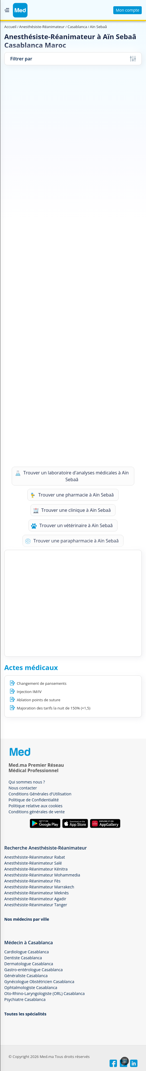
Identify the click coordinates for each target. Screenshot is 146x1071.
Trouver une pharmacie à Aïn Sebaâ (72, 495)
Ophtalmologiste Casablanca (30, 987)
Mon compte (127, 10)
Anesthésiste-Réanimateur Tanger (35, 904)
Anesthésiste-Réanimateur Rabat (34, 857)
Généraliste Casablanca (26, 975)
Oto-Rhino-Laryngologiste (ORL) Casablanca (44, 993)
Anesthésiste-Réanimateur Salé (33, 863)
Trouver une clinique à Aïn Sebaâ (72, 510)
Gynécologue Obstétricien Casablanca (39, 981)
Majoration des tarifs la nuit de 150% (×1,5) (53, 708)
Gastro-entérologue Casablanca (33, 969)
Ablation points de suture (38, 699)
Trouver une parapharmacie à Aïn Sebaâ (72, 541)
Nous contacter (23, 788)
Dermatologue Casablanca (28, 963)
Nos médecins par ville (26, 919)
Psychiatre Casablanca (25, 999)
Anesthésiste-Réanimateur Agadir (35, 898)
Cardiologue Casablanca (26, 951)
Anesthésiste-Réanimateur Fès (32, 881)
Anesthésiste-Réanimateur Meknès (36, 892)
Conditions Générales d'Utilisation (40, 794)
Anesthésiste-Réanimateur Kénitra (36, 869)
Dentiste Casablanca (23, 957)
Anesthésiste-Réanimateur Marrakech (39, 887)
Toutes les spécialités (25, 1014)
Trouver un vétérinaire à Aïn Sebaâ (72, 525)
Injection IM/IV (29, 691)
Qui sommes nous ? (27, 782)
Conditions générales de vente (37, 811)
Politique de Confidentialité (34, 799)
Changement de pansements (41, 683)
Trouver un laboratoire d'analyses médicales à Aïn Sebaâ (72, 476)
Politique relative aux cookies (35, 805)
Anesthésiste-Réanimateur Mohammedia (42, 875)
